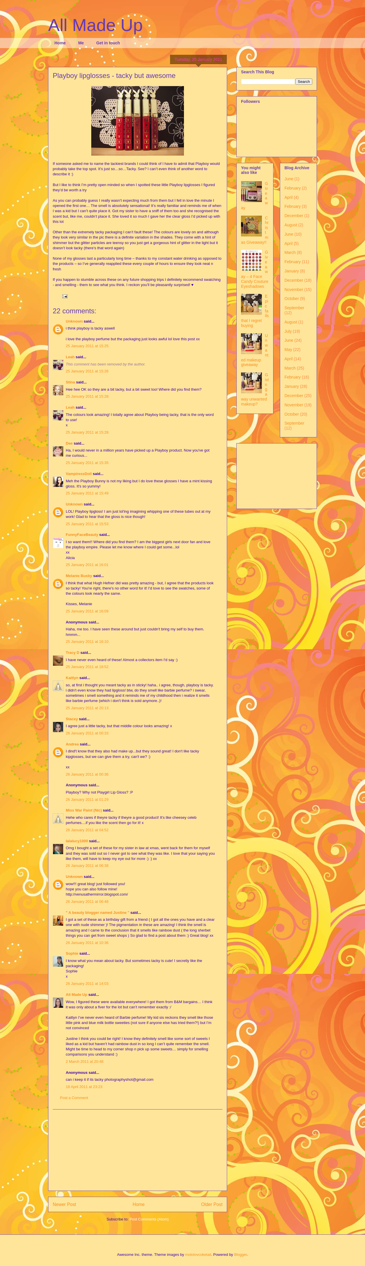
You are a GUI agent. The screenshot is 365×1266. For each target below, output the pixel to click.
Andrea (72, 744)
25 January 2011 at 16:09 (87, 611)
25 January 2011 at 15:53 (87, 524)
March (290, 252)
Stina (70, 382)
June (288, 179)
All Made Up (95, 25)
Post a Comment (74, 1098)
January (291, 271)
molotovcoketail (198, 1254)
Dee (69, 443)
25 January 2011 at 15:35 (87, 463)
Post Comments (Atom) (149, 1219)
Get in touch (108, 43)
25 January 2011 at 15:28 (87, 396)
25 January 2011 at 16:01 (87, 565)
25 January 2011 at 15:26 (87, 371)
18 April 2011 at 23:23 (84, 1087)
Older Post (211, 1204)
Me (81, 43)
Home (60, 43)
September (294, 307)
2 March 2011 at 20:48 (84, 1061)
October (291, 298)
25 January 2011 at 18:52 (87, 667)
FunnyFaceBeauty (82, 534)
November (293, 289)
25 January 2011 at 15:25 (87, 346)
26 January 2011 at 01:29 (87, 799)
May (288, 349)
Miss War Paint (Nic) (84, 810)
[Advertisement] (137, 1150)
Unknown (74, 321)
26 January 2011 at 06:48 (87, 901)
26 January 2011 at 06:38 (87, 865)
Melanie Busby (79, 576)
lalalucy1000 (77, 841)
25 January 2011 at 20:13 (87, 708)
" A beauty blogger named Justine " (97, 912)
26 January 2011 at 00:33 (87, 733)
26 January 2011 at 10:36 (87, 943)
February (292, 188)
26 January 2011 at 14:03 (87, 983)
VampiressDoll (79, 474)
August (290, 225)
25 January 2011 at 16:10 (87, 641)
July (288, 331)
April (288, 197)
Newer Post (64, 1204)
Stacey (72, 719)
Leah (70, 357)
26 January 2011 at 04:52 (87, 830)
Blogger (240, 1254)
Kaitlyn (72, 678)
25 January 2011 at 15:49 (87, 493)
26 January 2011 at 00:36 (87, 774)
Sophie (72, 953)
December (293, 215)
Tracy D (72, 652)
